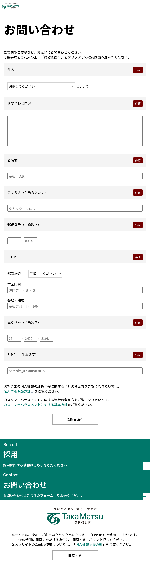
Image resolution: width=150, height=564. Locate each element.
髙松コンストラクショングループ (16, 6)
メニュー (145, 5)
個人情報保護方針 (17, 391)
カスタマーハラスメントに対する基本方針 (36, 404)
